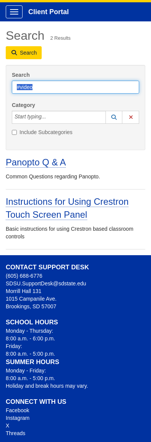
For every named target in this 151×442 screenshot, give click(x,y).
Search (21, 75)
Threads (15, 433)
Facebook (17, 410)
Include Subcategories (42, 132)
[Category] (50, 117)
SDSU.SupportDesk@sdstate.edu (46, 283)
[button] (114, 117)
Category (23, 105)
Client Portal (48, 12)
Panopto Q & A (36, 162)
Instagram (17, 418)
